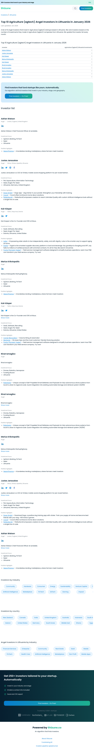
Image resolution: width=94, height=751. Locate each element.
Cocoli (5, 195)
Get (89, 2)
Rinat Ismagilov (6, 65)
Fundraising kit (47, 742)
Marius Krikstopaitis (8, 59)
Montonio (6, 340)
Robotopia (7, 383)
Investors (4, 15)
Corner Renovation (10, 338)
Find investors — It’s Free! (18, 96)
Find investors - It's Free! (47, 703)
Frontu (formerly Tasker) (12, 250)
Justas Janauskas (7, 53)
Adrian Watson (6, 50)
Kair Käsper (5, 56)
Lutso (5, 241)
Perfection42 (8, 197)
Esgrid (5, 246)
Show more (5, 318)
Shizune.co (54, 727)
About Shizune (47, 739)
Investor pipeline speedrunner (47, 746)
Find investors (86, 8)
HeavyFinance (8, 151)
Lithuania (12, 15)
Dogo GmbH (7, 193)
